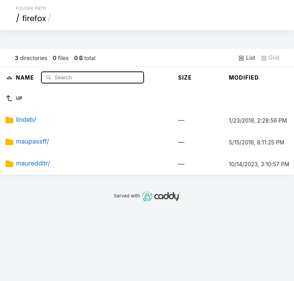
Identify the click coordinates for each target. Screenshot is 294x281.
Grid (270, 57)
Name (26, 77)
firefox (34, 18)
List (246, 57)
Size (185, 77)
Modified (244, 77)
